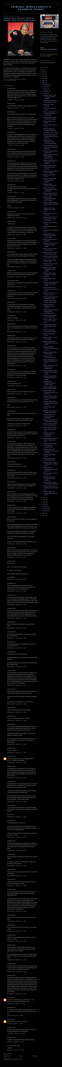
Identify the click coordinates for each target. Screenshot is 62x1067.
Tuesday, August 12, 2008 (15, 99)
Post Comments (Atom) (15, 1059)
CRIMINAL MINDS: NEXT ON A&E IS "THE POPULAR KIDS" (50, 440)
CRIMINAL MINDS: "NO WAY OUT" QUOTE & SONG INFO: (50, 321)
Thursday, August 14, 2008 (16, 1003)
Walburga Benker (11, 280)
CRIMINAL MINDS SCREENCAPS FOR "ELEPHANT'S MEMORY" (50, 142)
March (45, 506)
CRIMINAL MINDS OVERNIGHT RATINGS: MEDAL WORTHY (49, 199)
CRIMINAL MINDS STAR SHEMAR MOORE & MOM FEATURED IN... (50, 189)
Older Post (35, 1056)
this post (49, 39)
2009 (43, 80)
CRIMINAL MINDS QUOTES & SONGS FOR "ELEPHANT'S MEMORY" (50, 147)
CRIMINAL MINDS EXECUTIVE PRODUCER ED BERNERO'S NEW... (50, 311)
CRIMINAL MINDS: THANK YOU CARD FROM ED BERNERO (49, 97)
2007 (43, 513)
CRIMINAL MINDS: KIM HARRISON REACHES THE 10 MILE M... (50, 392)
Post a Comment (7, 1053)
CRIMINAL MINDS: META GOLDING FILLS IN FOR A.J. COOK (50, 289)
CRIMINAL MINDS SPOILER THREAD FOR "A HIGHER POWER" (50, 372)
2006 (43, 515)
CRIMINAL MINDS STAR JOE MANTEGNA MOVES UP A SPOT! (50, 361)
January (45, 510)
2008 (43, 82)
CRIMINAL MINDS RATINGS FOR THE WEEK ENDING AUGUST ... (50, 398)
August (45, 93)
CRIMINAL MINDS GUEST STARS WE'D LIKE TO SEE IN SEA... (50, 343)
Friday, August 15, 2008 (15, 1015)
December (46, 84)
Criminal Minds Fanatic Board (47, 62)
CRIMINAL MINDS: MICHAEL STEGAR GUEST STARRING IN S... (50, 204)
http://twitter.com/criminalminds (48, 49)
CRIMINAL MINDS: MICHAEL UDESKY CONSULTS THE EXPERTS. (50, 403)
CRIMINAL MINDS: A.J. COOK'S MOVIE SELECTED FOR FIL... (50, 348)
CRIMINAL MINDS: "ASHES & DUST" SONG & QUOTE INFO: (50, 429)
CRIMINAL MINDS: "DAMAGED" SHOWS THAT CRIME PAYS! (50, 469)
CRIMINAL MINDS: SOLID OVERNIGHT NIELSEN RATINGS (49, 269)
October (45, 89)
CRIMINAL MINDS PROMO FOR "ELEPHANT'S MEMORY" (49, 180)
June (44, 499)
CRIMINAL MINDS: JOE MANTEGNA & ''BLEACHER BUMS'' (50, 493)
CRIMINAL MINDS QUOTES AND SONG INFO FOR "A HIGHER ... (50, 377)
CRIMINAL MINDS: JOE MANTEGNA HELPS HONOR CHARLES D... (50, 451)
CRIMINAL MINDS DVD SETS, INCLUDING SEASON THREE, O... (50, 162)
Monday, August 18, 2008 (15, 1041)
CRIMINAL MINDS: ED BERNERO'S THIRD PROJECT (48, 306)
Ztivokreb (9, 997)
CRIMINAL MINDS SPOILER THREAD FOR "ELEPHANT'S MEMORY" (51, 136)
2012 (43, 74)
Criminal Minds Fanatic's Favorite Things (31, 8)
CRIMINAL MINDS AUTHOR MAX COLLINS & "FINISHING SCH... (50, 445)
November (46, 86)
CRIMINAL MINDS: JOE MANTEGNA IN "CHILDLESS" (49, 434)
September (46, 91)
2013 (43, 71)
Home (20, 1056)
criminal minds (12, 80)
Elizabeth (9, 1019)
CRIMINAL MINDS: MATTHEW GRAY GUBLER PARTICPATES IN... (50, 156)
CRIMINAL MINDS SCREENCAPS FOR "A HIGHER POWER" (49, 383)
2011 (43, 76)
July (44, 497)
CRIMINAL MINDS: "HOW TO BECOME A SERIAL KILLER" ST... (50, 488)
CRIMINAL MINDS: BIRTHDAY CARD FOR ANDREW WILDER (50, 245)
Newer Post (6, 1056)
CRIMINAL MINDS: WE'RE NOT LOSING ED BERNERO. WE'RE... (51, 284)
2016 (43, 69)
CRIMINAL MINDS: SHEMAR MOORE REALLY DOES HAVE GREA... (50, 219)
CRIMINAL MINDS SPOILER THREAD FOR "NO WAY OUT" (50, 326)
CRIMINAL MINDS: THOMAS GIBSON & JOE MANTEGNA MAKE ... (50, 464)
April (44, 504)
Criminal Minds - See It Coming (50, 132)
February (45, 508)
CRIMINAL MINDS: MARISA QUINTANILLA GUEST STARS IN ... (50, 167)
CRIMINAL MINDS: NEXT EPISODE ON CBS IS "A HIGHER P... (49, 478)
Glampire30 (10, 756)
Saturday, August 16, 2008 (16, 1033)
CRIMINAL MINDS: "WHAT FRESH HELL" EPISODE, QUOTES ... (50, 274)
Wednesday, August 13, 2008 (16, 217)
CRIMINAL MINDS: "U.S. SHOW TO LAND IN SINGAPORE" (49, 416)
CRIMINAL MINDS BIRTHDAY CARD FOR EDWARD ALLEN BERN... (50, 113)
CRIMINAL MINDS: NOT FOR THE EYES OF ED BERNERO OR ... (50, 367)
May (44, 502)
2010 (43, 78)
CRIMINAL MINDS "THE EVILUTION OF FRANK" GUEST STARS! (49, 235)
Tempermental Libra (12, 1045)
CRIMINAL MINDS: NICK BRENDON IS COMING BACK (49, 209)
